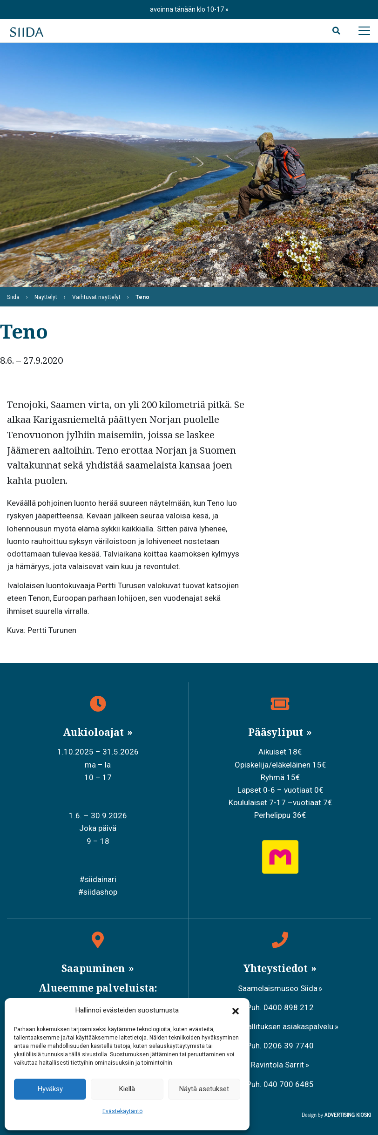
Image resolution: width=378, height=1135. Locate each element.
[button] (235, 1010)
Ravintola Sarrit (277, 1064)
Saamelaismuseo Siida (277, 988)
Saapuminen (94, 968)
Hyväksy (50, 1089)
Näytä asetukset (204, 1089)
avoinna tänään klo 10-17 (187, 9)
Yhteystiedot (276, 968)
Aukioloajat (94, 732)
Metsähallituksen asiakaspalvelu (277, 1026)
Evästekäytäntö (122, 1111)
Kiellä (127, 1089)
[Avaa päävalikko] (364, 30)
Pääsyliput (276, 732)
